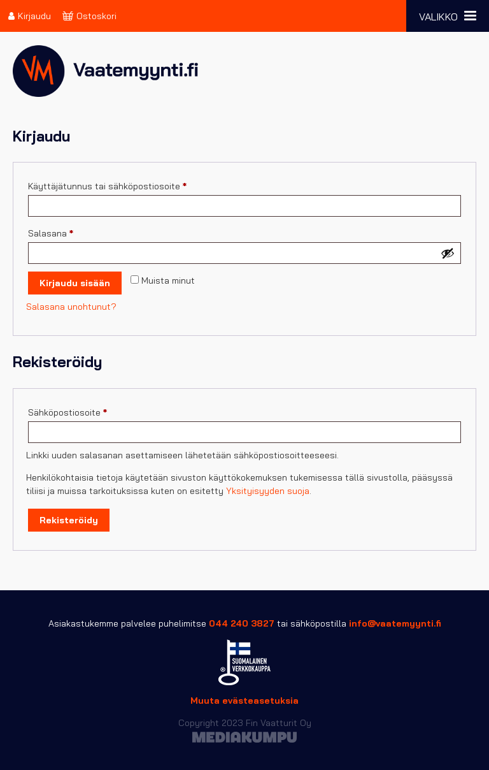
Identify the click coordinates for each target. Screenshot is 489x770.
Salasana (71, 231)
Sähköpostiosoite (88, 410)
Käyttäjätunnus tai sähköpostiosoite (127, 184)
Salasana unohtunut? (71, 306)
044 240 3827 (241, 623)
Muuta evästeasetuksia (244, 700)
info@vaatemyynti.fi (395, 623)
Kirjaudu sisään (74, 283)
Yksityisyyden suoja (267, 491)
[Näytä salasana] (448, 253)
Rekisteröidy (68, 520)
